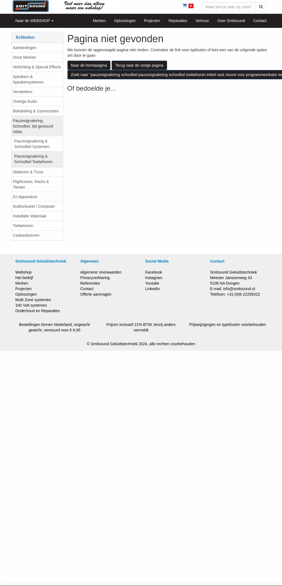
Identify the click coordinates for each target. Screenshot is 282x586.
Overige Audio (25, 101)
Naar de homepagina (89, 65)
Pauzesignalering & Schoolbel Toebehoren (33, 159)
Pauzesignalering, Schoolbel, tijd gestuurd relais (33, 126)
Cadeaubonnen (26, 235)
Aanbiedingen (25, 47)
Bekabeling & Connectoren (36, 111)
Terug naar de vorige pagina (139, 65)
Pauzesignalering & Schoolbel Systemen (32, 144)
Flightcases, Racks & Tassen (31, 184)
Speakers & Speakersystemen (28, 79)
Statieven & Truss (28, 172)
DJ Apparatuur (25, 197)
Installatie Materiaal (29, 216)
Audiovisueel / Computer (34, 206)
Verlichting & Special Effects (37, 67)
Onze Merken (24, 57)
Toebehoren (23, 225)
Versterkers (23, 92)
